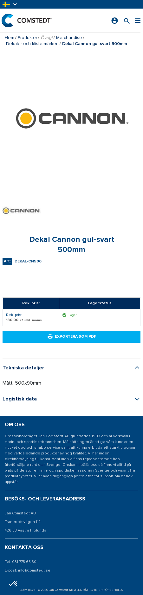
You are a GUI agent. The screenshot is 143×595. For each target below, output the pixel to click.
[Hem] (27, 20)
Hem (9, 37)
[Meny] (137, 20)
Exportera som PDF (71, 337)
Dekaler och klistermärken (32, 43)
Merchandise (69, 37)
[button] (10, 4)
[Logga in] (114, 20)
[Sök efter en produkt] (127, 20)
